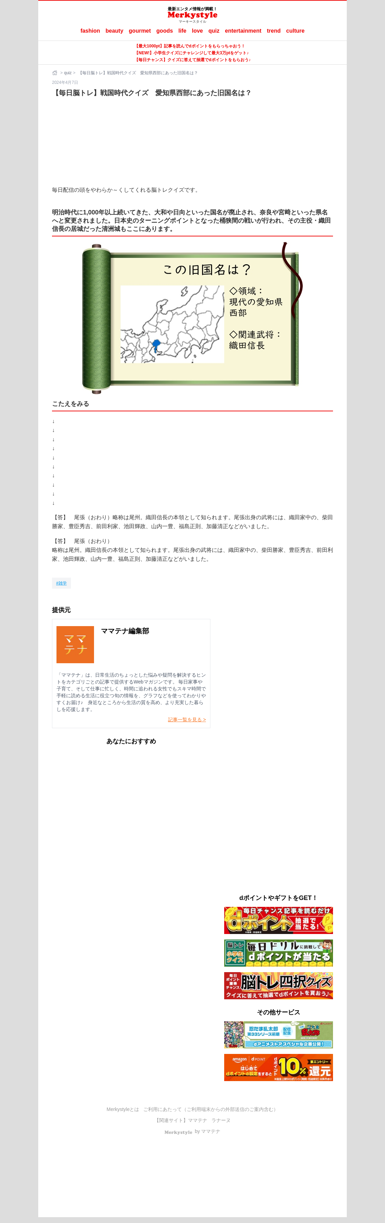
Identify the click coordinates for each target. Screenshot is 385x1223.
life (182, 31)
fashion (90, 31)
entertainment (243, 31)
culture (295, 31)
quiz (213, 31)
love (197, 31)
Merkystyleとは (123, 1109)
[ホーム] (55, 73)
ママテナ (197, 1120)
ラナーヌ (221, 1120)
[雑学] (61, 583)
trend (274, 31)
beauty (115, 31)
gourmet (140, 31)
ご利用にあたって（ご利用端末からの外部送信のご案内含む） (210, 1109)
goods (164, 31)
